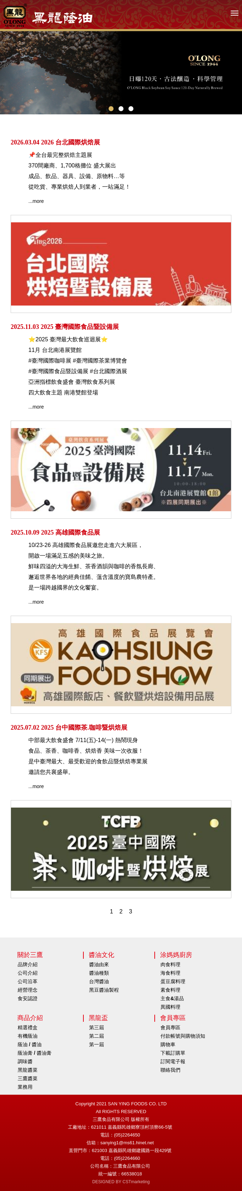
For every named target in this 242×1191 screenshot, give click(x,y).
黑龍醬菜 (28, 1070)
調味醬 (25, 1061)
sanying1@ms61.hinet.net (127, 1142)
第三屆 (96, 1027)
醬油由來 (99, 964)
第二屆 (96, 1036)
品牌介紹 (28, 964)
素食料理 (170, 990)
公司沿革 (28, 981)
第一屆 (96, 1044)
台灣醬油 (99, 981)
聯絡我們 (170, 1070)
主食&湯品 (172, 998)
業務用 (25, 1087)
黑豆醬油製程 (104, 990)
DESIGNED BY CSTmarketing (121, 1181)
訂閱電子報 (172, 1061)
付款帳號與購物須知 (182, 1036)
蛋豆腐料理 (172, 981)
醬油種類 (99, 973)
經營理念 (28, 990)
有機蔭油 (28, 1036)
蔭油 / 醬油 (30, 1044)
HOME (48, 15)
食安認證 (28, 998)
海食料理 (170, 973)
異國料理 (170, 1007)
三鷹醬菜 (28, 1078)
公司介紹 (28, 973)
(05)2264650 (127, 1135)
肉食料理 (170, 964)
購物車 (167, 1044)
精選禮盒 (28, 1027)
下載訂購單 (172, 1053)
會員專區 (170, 1027)
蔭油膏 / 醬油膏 (35, 1053)
